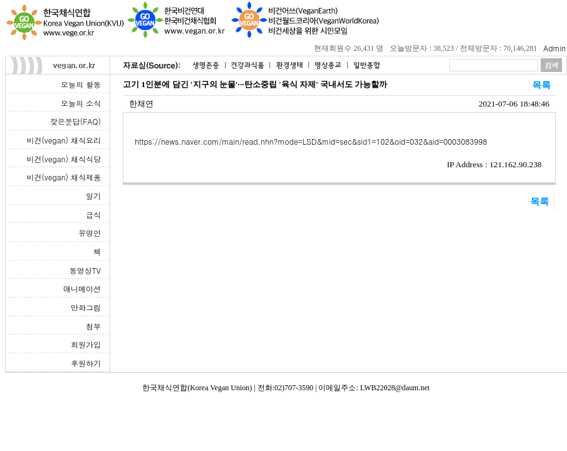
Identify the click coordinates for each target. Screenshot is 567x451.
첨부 (93, 326)
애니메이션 (82, 288)
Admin (554, 48)
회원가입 (86, 344)
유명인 (89, 232)
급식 (93, 214)
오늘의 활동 (81, 84)
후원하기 (86, 363)
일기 (93, 195)
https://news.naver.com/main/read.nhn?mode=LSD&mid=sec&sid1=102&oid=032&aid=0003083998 (311, 141)
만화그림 (86, 307)
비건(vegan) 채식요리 (64, 140)
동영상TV (85, 270)
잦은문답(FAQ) (75, 121)
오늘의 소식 (81, 103)
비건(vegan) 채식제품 (64, 177)
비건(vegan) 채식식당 (64, 158)
